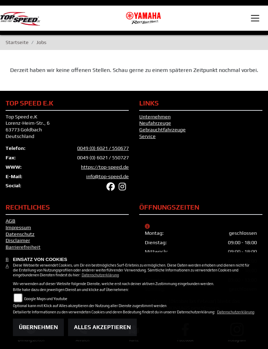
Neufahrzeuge (155, 123)
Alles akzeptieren (102, 327)
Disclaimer (18, 240)
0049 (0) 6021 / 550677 (103, 148)
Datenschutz (20, 234)
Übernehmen (38, 327)
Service (147, 136)
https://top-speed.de (105, 167)
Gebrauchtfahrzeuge (162, 129)
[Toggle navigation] (255, 18)
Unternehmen (155, 116)
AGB (10, 221)
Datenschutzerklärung (100, 275)
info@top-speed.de (107, 176)
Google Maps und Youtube (45, 299)
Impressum (18, 227)
